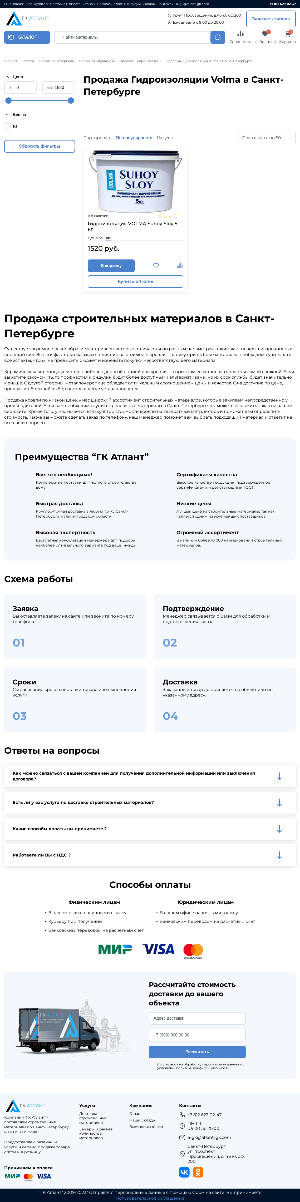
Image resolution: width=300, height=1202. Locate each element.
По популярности (134, 138)
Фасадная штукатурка (97, 61)
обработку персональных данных (211, 1064)
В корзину (111, 265)
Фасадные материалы (57, 61)
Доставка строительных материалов (93, 1118)
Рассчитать (197, 1052)
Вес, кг (15, 114)
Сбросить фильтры (39, 146)
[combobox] (267, 138)
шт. (108, 238)
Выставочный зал (146, 1127)
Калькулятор (37, 4)
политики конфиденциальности (202, 1068)
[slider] (8, 100)
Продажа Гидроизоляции (140, 61)
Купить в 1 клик (135, 281)
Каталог (28, 61)
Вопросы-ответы (111, 4)
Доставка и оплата (65, 4)
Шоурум (134, 4)
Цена (13, 77)
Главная (10, 61)
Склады (149, 4)
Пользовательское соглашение (150, 1198)
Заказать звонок (271, 18)
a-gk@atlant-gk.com (192, 4)
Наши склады (142, 1120)
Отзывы (89, 4)
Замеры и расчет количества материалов (95, 1133)
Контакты (165, 4)
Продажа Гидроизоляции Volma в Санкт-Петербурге (209, 61)
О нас (134, 1113)
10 (15, 126)
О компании (14, 4)
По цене (165, 138)
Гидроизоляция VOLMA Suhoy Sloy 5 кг (132, 226)
